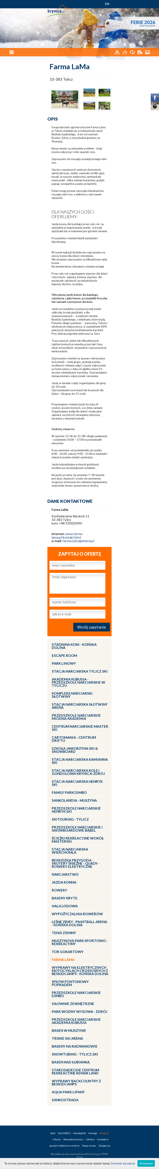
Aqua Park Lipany (68, 1092)
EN (107, 4)
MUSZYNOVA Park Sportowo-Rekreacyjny (79, 942)
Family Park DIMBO (69, 792)
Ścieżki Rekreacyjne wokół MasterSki (78, 839)
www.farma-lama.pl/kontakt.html (67, 535)
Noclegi (92, 1133)
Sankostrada (65, 1100)
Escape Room (64, 655)
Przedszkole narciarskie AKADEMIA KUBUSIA (76, 1021)
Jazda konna (64, 882)
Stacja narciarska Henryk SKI (77, 783)
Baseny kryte (64, 898)
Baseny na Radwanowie (75, 1046)
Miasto (57, 1139)
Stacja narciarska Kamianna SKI (80, 761)
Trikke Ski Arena (67, 1038)
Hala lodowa (65, 906)
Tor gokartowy (68, 952)
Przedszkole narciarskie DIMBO (76, 994)
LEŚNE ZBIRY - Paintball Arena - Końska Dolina (79, 923)
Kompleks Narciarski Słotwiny (72, 695)
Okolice (90, 1139)
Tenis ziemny (64, 933)
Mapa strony (89, 1145)
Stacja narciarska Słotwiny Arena (80, 706)
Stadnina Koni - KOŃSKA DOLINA (74, 646)
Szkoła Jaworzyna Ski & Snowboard (75, 750)
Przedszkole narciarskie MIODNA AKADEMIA (76, 717)
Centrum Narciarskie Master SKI (80, 728)
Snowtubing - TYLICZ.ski (75, 1054)
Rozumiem (146, 1163)
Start (53, 1133)
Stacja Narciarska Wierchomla (70, 851)
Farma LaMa (63, 959)
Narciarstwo (65, 874)
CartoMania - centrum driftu (74, 739)
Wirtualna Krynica (73, 1139)
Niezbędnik (79, 1133)
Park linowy (64, 663)
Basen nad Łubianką (71, 1062)
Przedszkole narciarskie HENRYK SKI (76, 810)
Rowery (59, 890)
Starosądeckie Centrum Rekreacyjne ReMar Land (75, 1071)
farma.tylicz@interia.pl (78, 541)
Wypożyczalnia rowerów (77, 914)
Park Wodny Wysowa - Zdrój (79, 1011)
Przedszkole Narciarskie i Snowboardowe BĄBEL (77, 828)
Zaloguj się (104, 1145)
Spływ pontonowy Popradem (70, 983)
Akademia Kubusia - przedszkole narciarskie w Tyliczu (78, 682)
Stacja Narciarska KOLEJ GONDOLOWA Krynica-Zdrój (78, 772)
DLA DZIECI (64, 1133)
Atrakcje (104, 1133)
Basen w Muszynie (69, 1030)
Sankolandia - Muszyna (74, 800)
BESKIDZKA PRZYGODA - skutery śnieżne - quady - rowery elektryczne (76, 863)
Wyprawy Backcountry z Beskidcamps (76, 1082)
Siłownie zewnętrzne (73, 1003)
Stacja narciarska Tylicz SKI (80, 671)
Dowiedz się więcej (123, 1163)
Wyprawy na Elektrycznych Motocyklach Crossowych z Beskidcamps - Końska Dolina (80, 970)
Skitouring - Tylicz (70, 819)
